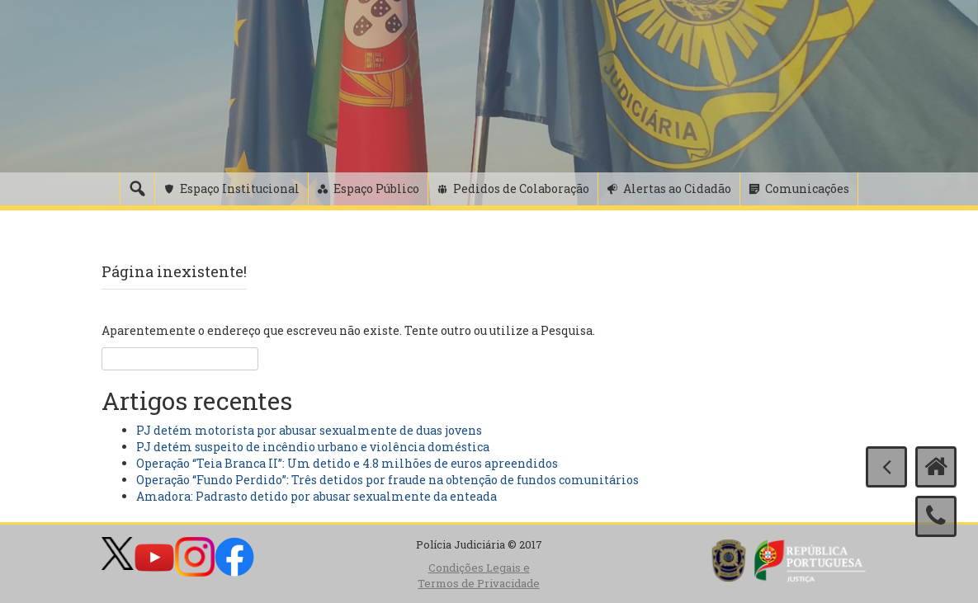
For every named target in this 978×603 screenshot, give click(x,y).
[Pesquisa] (137, 188)
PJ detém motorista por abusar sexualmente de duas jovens (309, 430)
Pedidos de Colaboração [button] (521, 188)
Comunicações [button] (807, 188)
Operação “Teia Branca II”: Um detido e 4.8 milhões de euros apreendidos (347, 463)
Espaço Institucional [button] (240, 188)
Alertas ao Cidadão (677, 188)
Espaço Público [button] (376, 188)
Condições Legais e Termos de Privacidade (479, 575)
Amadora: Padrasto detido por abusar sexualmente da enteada (316, 496)
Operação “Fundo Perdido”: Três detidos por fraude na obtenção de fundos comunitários (387, 480)
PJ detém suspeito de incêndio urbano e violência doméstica (312, 447)
